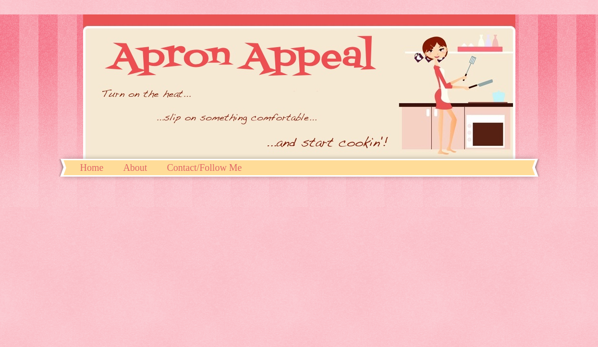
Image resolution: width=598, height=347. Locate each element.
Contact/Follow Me (204, 167)
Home (92, 167)
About (135, 167)
